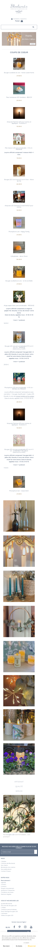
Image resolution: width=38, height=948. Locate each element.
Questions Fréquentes (8, 890)
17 (6, 468)
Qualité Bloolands (6, 903)
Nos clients (4, 865)
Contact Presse (6, 871)
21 (19, 235)
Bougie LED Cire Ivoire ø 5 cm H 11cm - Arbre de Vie (19, 180)
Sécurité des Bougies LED (9, 905)
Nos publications (6, 869)
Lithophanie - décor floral (19, 256)
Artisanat (19, 782)
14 (6, 323)
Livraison (3, 886)
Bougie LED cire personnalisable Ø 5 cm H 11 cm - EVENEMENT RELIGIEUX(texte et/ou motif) (19, 451)
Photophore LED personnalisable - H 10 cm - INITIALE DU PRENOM (19, 388)
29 (6, 364)
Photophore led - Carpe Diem (19, 490)
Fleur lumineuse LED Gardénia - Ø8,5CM (19, 97)
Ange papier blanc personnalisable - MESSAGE (19, 305)
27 (19, 76)
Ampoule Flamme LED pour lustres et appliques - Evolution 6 (19, 424)
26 (19, 184)
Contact (3, 884)
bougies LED (10, 834)
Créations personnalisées (9, 909)
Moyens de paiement (7, 888)
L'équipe (3, 861)
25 (19, 100)
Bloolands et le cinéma (8, 867)
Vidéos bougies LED (7, 915)
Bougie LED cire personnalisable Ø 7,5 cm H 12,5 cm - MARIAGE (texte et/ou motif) (19, 347)
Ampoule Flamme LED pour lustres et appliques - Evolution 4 (19, 122)
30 (19, 259)
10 (19, 126)
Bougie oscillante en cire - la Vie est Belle (19, 281)
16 (19, 210)
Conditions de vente (7, 892)
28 (19, 402)
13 (19, 158)
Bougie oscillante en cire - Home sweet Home (19, 72)
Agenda (3, 882)
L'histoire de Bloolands (8, 863)
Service (19, 791)
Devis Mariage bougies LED (9, 911)
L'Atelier (3, 907)
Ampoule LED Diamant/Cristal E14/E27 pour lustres (19, 206)
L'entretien (4, 913)
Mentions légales (6, 894)
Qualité (19, 786)
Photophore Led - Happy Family (19, 231)
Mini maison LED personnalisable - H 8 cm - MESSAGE (19, 148)
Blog (8, 927)
